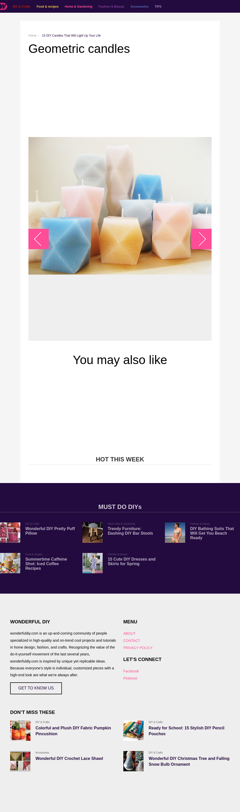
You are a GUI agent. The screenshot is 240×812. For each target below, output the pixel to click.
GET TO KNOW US (36, 688)
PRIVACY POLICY (137, 648)
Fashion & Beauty (111, 6)
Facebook (131, 671)
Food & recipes (48, 6)
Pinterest (130, 678)
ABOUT (129, 633)
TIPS (158, 6)
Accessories (139, 6)
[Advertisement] (120, 96)
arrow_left (41, 239)
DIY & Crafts (21, 6)
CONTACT (131, 641)
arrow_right (199, 239)
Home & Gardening (78, 6)
